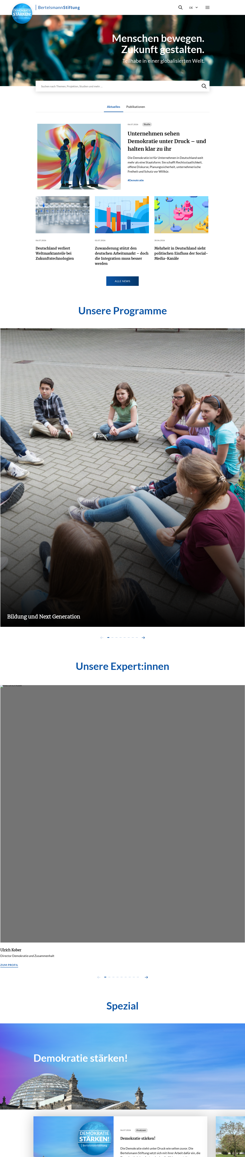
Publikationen (135, 107)
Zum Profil (9, 964)
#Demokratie (136, 180)
